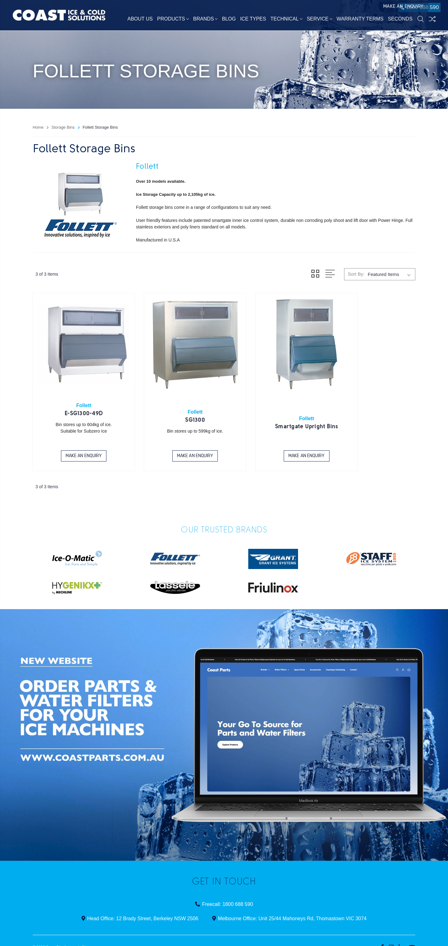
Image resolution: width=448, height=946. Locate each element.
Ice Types (253, 20)
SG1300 (175, 407)
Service (319, 20)
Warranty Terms (360, 20)
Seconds (400, 20)
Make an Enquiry (376, 8)
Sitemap (88, 933)
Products (173, 20)
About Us (140, 20)
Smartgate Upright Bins (273, 413)
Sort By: (356, 274)
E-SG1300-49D (77, 400)
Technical (286, 20)
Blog (229, 20)
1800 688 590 (415, 9)
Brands (205, 20)
